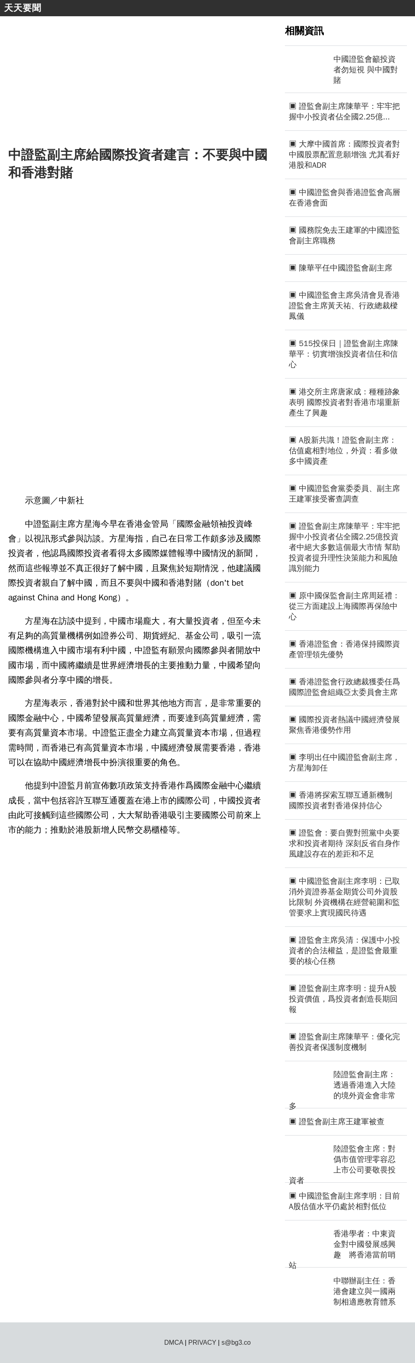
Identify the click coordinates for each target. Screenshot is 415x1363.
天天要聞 (22, 8)
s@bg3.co (235, 1342)
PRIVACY (202, 1342)
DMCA (173, 1342)
